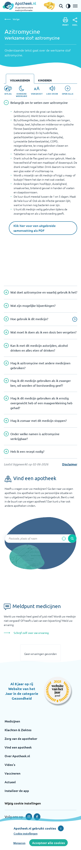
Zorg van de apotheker (21, 738)
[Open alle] (67, 90)
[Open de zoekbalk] (61, 6)
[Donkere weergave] (21, 91)
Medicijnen (12, 721)
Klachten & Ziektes (18, 730)
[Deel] (75, 22)
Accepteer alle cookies (48, 843)
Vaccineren (12, 773)
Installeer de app (17, 790)
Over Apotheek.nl (17, 756)
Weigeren (19, 843)
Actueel (10, 782)
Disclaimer (69, 464)
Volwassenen (20, 80)
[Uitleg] (8, 90)
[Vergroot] (37, 90)
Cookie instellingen (26, 833)
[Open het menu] (75, 6)
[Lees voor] (52, 90)
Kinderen (45, 80)
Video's (10, 764)
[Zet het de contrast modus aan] (68, 6)
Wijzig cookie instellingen (23, 803)
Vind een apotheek (18, 747)
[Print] (65, 21)
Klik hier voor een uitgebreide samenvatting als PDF (34, 228)
